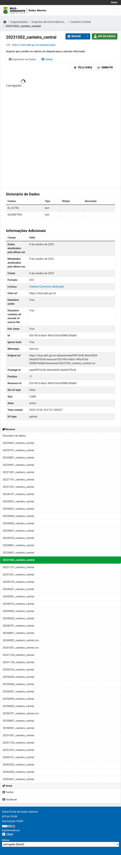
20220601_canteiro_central (18, 443)
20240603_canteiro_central (18, 618)
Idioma (5, 840)
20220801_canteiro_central (18, 457)
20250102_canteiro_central (18, 669)
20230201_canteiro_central (18, 501)
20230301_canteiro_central (18, 508)
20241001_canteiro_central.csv (21, 647)
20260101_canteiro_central (18, 757)
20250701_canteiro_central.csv (21, 713)
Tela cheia (83, 67)
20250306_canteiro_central (18, 684)
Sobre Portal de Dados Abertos (20, 811)
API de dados (104, 36)
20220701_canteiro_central (18, 450)
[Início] (5, 22)
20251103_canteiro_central (18, 742)
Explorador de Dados (22, 59)
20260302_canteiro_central (18, 771)
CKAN (7, 834)
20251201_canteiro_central (18, 750)
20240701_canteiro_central (18, 625)
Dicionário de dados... (15, 435)
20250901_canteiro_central (18, 728)
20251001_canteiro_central (18, 735)
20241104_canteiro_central (18, 655)
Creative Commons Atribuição (46, 286)
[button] (86, 36)
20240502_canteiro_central (18, 611)
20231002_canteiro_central (23, 26)
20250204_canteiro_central (18, 676)
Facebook (10, 799)
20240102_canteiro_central (18, 581)
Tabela (47, 59)
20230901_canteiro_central (18, 552)
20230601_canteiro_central (18, 530)
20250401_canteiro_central (18, 691)
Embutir (105, 67)
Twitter (8, 792)
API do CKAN (9, 816)
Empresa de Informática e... (49, 22)
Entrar (114, 2)
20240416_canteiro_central (18, 603)
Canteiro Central (80, 22)
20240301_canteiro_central (18, 596)
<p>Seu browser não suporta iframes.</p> (60, 130)
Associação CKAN (12, 821)
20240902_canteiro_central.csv (21, 640)
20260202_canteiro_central (18, 764)
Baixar (74, 36)
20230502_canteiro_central (18, 523)
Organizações (19, 22)
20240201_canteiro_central (18, 589)
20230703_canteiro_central (18, 538)
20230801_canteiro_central (18, 545)
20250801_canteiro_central (18, 720)
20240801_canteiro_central (18, 633)
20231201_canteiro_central (18, 574)
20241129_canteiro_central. (19, 662)
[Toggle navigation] (115, 10)
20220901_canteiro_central (18, 464)
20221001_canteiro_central (18, 472)
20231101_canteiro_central (18, 567)
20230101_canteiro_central (18, 494)
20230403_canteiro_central (18, 516)
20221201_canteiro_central (18, 486)
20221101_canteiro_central (18, 479)
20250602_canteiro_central (18, 706)
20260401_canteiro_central (18, 779)
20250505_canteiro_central (18, 698)
